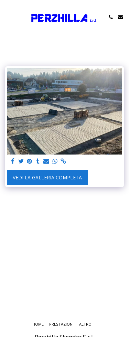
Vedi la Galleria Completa (47, 177)
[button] (7, 17)
